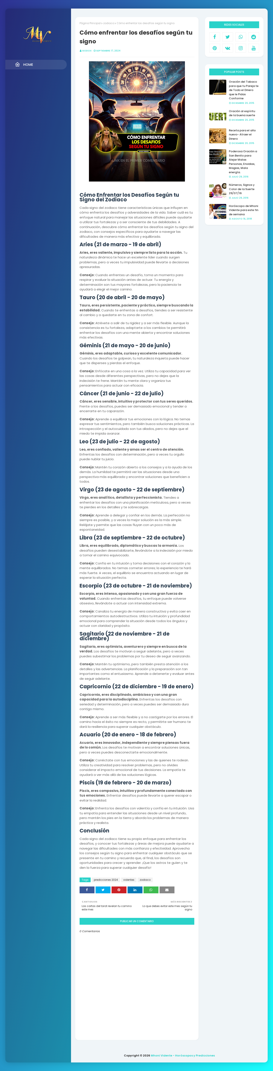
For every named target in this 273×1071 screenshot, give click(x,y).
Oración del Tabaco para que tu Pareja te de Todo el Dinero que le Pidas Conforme (243, 90)
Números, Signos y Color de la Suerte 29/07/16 (242, 189)
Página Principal (90, 23)
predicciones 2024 (106, 880)
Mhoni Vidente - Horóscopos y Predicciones (183, 1055)
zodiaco (108, 23)
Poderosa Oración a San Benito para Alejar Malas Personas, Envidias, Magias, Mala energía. (243, 161)
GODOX (86, 50)
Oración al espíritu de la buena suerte (242, 113)
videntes (128, 880)
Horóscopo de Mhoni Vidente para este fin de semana (243, 210)
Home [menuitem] (24, 64)
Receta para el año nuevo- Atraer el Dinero (242, 134)
